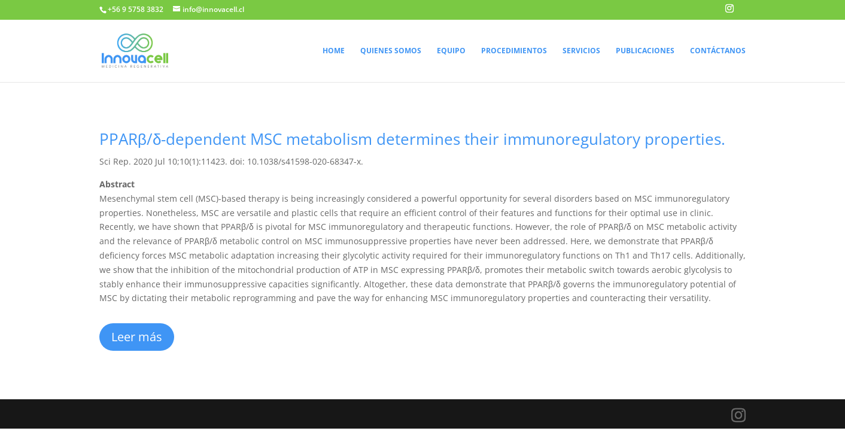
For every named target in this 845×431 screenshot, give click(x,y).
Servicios (581, 51)
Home (334, 51)
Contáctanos (718, 51)
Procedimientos (514, 51)
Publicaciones (645, 51)
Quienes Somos (390, 51)
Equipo (451, 51)
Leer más (136, 337)
